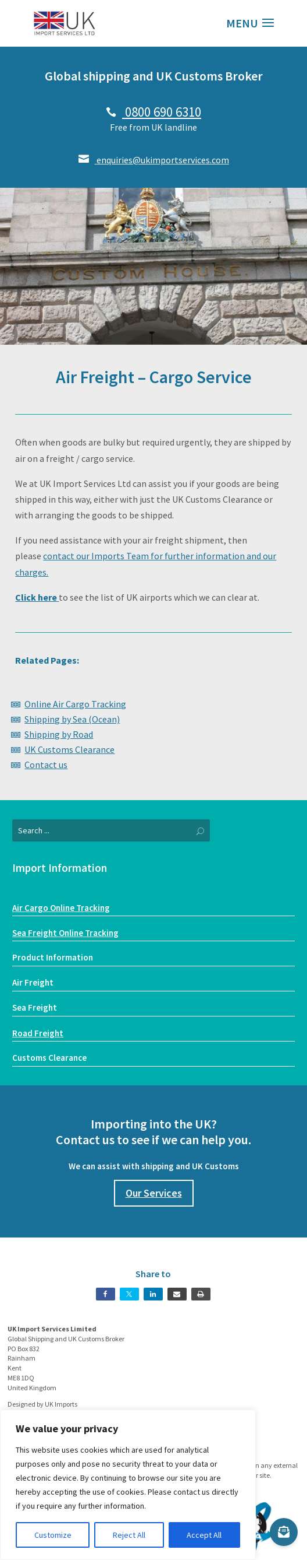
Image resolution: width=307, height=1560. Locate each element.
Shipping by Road (58, 734)
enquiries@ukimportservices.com (153, 160)
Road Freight (37, 1033)
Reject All (129, 1535)
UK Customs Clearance (69, 749)
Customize (53, 1535)
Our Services (154, 1193)
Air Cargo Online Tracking (61, 907)
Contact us (45, 764)
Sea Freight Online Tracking (65, 932)
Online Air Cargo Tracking (75, 704)
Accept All (204, 1535)
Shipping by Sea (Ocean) (72, 719)
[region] (128, 1485)
